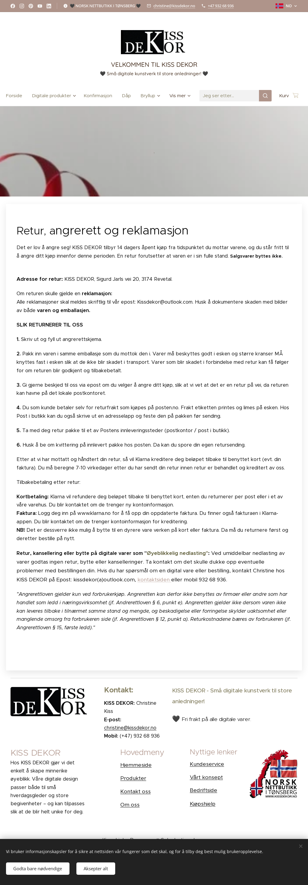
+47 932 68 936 (221, 5)
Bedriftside (203, 790)
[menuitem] (16, 95)
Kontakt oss (135, 791)
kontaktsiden (154, 579)
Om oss (130, 804)
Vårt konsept (206, 777)
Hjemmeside (136, 765)
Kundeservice (207, 764)
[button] (149, 753)
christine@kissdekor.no (174, 5)
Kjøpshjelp (202, 803)
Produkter (133, 778)
